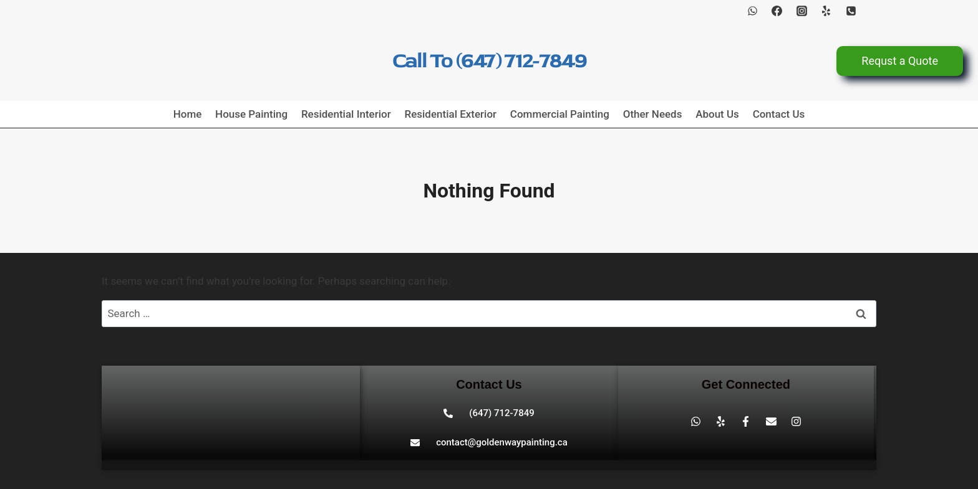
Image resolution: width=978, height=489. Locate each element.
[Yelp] (826, 10)
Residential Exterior (450, 114)
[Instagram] (801, 10)
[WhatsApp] (752, 10)
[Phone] (850, 10)
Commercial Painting (559, 114)
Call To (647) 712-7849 (489, 60)
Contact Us (779, 114)
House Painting (251, 114)
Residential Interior (346, 114)
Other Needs (652, 114)
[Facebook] (777, 10)
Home (187, 114)
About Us (717, 114)
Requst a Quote (899, 60)
